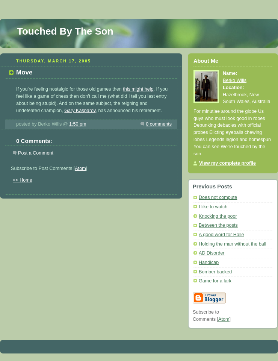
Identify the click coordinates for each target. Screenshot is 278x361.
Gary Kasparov (79, 110)
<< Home (22, 180)
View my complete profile (227, 163)
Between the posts (218, 225)
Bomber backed (215, 272)
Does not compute (218, 197)
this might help (138, 89)
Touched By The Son (65, 31)
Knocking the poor (218, 216)
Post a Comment (35, 153)
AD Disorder (212, 253)
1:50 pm (77, 124)
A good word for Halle (221, 234)
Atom (80, 168)
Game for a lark (215, 281)
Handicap (209, 262)
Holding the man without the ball (232, 244)
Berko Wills (234, 80)
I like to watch (213, 206)
